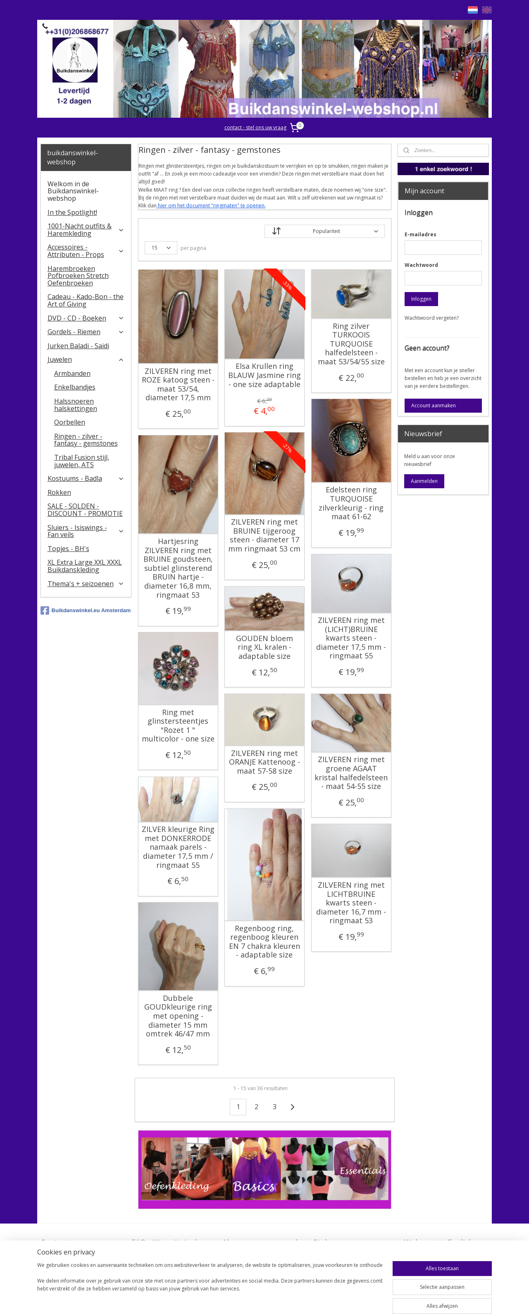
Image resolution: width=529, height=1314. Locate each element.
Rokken (59, 492)
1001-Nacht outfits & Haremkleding (86, 229)
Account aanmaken (433, 405)
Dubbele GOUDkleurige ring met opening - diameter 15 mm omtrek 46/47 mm (178, 1016)
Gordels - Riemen (86, 331)
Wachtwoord (421, 265)
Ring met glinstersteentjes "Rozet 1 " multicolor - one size (177, 726)
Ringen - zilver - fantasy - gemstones (86, 440)
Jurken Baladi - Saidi (78, 345)
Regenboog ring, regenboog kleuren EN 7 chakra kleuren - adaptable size (264, 942)
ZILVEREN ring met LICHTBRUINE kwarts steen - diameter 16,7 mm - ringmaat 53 (351, 903)
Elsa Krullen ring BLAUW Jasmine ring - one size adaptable (264, 375)
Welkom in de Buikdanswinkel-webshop (73, 191)
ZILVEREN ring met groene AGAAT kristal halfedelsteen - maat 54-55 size (351, 773)
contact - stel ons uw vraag (255, 127)
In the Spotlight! (72, 212)
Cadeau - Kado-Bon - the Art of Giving (86, 300)
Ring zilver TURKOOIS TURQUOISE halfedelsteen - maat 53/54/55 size (350, 344)
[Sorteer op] (324, 231)
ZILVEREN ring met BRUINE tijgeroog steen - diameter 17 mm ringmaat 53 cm (264, 535)
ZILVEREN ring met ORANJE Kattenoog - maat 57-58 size (264, 762)
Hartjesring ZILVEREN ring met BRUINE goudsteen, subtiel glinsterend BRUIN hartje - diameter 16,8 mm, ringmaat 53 (177, 568)
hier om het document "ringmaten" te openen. (210, 205)
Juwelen (86, 359)
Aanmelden (424, 481)
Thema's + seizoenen (86, 583)
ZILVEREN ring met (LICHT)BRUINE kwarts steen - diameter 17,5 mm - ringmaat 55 (351, 638)
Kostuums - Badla (86, 478)
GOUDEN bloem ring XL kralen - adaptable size (264, 647)
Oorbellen (69, 422)
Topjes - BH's (68, 548)
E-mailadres (420, 234)
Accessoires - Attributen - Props (86, 250)
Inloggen (421, 298)
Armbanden (72, 373)
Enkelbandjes (74, 387)
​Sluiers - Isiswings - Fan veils (86, 531)
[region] (210, 1286)
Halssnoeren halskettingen (75, 405)
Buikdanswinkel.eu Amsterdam (86, 610)
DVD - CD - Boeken (86, 318)
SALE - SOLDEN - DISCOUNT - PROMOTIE (85, 509)
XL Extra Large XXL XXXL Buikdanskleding (85, 566)
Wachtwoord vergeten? (432, 317)
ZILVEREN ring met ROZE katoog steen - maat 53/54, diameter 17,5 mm (177, 384)
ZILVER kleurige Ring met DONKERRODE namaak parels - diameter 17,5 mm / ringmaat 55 (177, 847)
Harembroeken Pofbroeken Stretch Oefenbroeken (78, 276)
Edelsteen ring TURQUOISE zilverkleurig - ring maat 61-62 (351, 503)
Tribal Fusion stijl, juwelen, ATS (81, 461)
